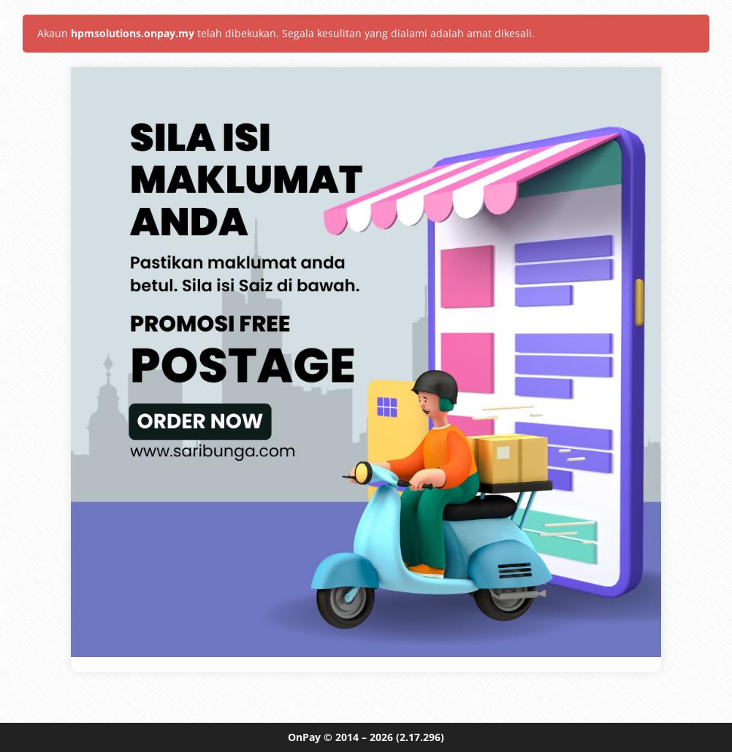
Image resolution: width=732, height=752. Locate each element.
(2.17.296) (420, 737)
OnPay (304, 737)
